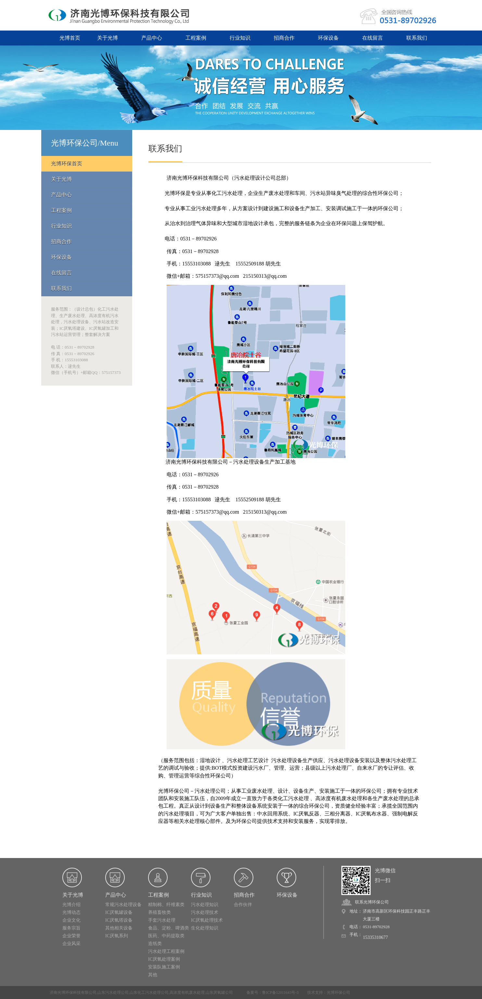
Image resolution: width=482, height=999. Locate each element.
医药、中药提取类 (166, 935)
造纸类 (155, 943)
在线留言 (372, 38)
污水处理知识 (204, 904)
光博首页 (69, 38)
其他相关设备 (119, 928)
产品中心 (151, 38)
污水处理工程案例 (166, 951)
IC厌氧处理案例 (164, 959)
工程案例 (195, 38)
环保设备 (328, 38)
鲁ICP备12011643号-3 (280, 992)
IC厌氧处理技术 (207, 920)
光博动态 (71, 912)
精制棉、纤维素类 (166, 904)
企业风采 (71, 943)
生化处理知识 (204, 928)
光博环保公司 (338, 992)
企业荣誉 (71, 935)
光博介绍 (71, 904)
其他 (152, 974)
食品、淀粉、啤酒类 (168, 928)
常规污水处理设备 (123, 904)
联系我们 (416, 38)
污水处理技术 (204, 912)
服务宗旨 (71, 928)
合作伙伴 (243, 904)
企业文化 (71, 920)
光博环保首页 (66, 163)
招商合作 (284, 38)
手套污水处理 (161, 920)
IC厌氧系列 (116, 935)
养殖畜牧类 (159, 912)
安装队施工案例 (164, 967)
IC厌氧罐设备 (119, 912)
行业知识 (240, 38)
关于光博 (107, 38)
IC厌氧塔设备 (119, 920)
